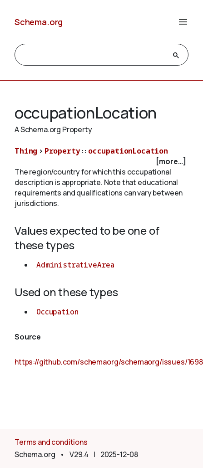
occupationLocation (128, 151)
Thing (26, 151)
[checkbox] (101, 161)
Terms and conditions (51, 442)
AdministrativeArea (75, 265)
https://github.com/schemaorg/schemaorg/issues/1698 (109, 362)
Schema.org (39, 21)
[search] (93, 55)
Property (62, 151)
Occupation (57, 312)
